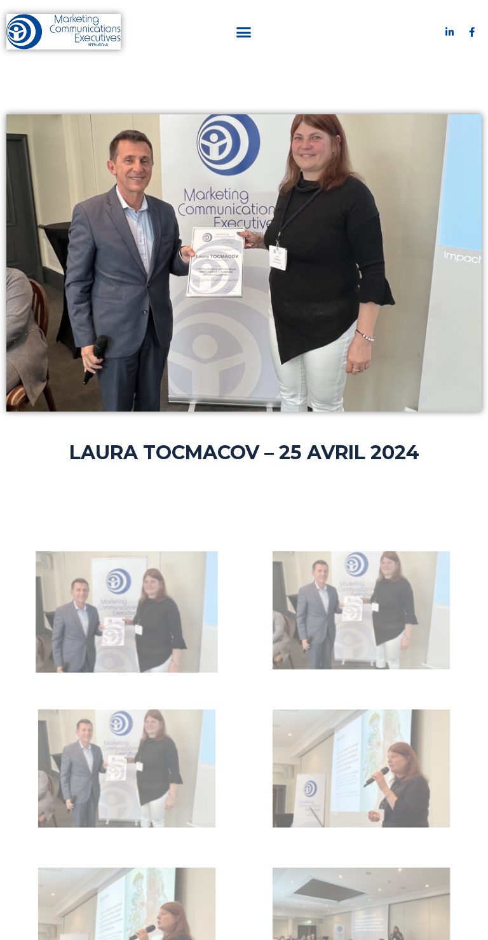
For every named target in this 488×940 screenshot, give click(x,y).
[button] (244, 32)
